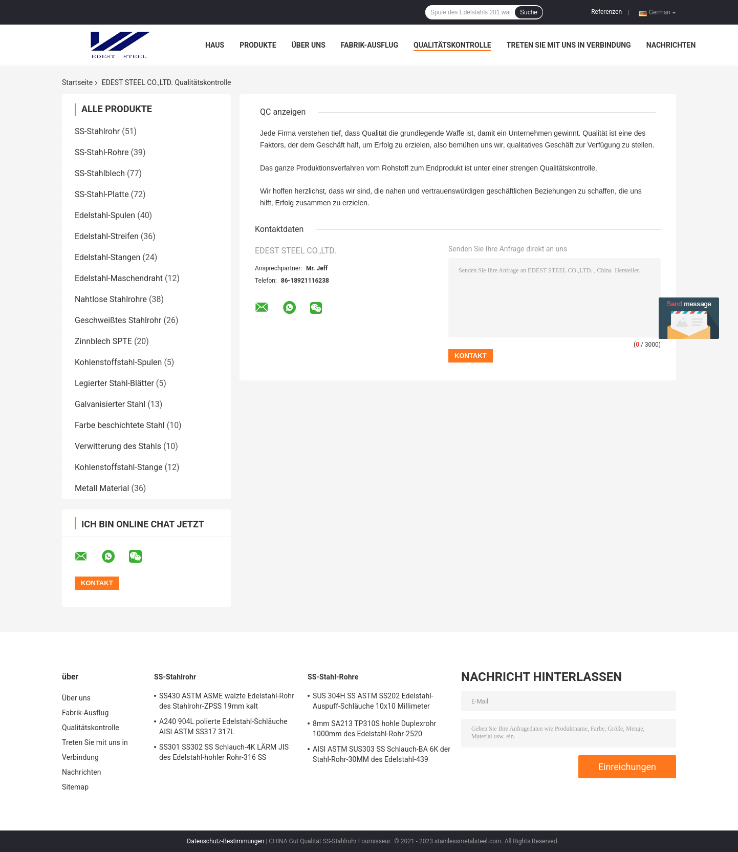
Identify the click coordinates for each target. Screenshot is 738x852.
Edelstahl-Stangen (107, 257)
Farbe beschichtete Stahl (120, 425)
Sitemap (75, 787)
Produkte (258, 45)
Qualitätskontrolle (452, 45)
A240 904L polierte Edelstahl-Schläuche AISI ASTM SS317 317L (223, 726)
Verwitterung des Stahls (118, 446)
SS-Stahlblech (100, 173)
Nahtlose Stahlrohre (111, 299)
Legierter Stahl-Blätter (114, 383)
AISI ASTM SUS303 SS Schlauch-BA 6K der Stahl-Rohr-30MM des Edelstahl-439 (381, 754)
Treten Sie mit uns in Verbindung (569, 45)
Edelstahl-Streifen (107, 236)
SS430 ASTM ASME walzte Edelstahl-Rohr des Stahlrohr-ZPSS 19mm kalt (226, 701)
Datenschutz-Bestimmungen (225, 841)
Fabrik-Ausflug (369, 45)
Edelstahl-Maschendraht (119, 278)
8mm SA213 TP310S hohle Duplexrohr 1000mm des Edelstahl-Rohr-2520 (374, 728)
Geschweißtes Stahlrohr (118, 320)
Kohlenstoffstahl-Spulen (118, 362)
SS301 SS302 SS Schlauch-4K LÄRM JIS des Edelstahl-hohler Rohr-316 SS (224, 752)
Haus (214, 45)
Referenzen (606, 11)
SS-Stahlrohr (97, 131)
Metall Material (102, 488)
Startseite (77, 82)
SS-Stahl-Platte (102, 194)
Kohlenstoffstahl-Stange (119, 467)
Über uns (308, 45)
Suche (528, 12)
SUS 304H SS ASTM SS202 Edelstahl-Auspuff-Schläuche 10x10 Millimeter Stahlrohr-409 (373, 702)
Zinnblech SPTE (103, 341)
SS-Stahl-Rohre (102, 152)
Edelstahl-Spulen (105, 215)
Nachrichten (671, 45)
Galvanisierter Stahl (110, 404)
